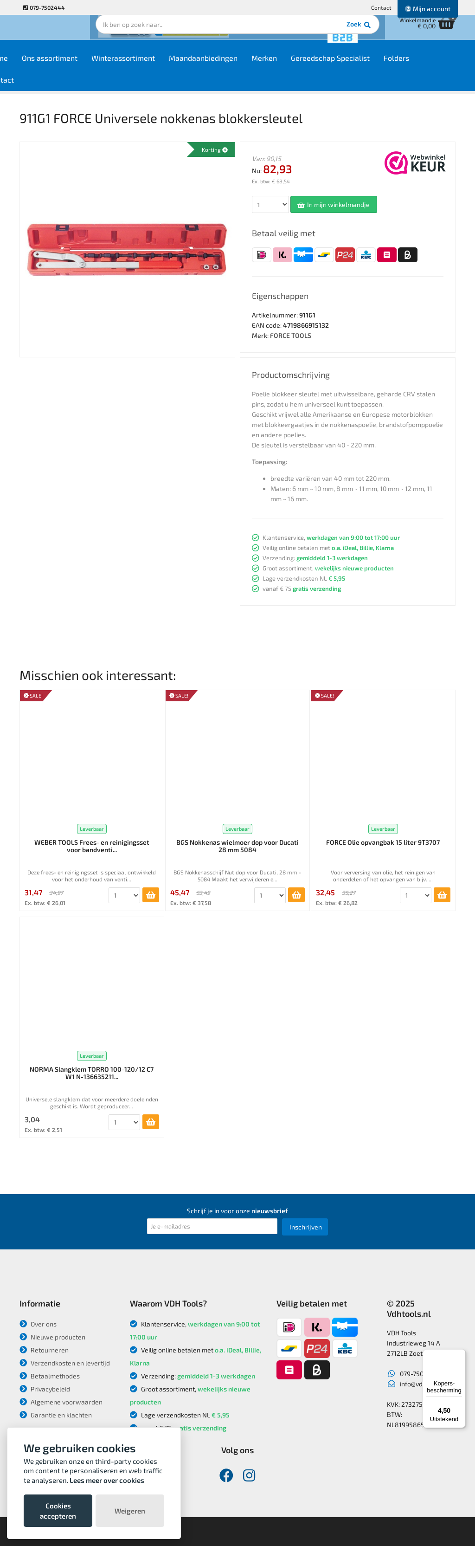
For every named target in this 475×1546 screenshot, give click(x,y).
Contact (381, 7)
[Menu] (460, 1354)
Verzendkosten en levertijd (64, 1363)
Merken (302, 65)
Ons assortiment (88, 65)
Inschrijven (305, 1227)
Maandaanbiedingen (241, 65)
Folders (435, 65)
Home (36, 65)
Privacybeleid (44, 1389)
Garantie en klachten (55, 1415)
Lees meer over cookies (107, 1480)
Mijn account (427, 9)
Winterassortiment (161, 65)
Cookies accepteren (58, 1510)
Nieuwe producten (52, 1337)
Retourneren (44, 1350)
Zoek (301, 35)
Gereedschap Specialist (368, 65)
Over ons (38, 1324)
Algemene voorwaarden (61, 1402)
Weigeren (130, 1511)
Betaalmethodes (49, 1376)
